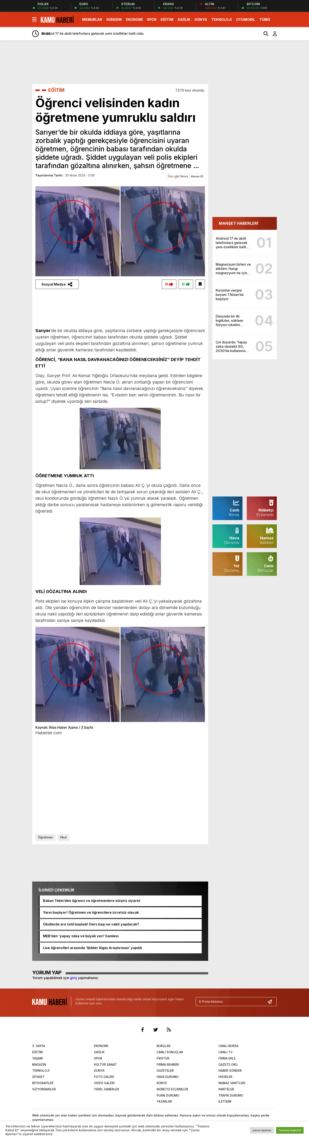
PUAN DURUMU (168, 1095)
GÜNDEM (114, 19)
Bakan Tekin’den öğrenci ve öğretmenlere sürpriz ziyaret (92, 901)
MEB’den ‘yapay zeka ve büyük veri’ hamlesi (81, 936)
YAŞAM (37, 1058)
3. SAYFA (38, 1046)
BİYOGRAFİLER (42, 1083)
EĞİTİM (167, 19)
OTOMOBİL (245, 19)
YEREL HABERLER (106, 1089)
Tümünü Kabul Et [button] (290, 1130)
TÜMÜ (264, 19)
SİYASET (38, 1077)
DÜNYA (201, 19)
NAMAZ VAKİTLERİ (231, 1083)
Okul (63, 837)
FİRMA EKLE (227, 1058)
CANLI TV (225, 1052)
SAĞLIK (184, 19)
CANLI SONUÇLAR (170, 1052)
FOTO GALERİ (104, 1077)
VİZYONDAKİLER (44, 1089)
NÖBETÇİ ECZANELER (172, 1089)
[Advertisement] (294, 111)
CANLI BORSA (228, 1046)
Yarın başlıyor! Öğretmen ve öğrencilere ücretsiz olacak (91, 912)
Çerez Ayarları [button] (261, 1130)
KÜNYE (162, 1083)
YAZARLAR (164, 1101)
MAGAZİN (39, 1064)
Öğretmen (45, 837)
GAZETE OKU (228, 1064)
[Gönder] (271, 1001)
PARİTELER (226, 1089)
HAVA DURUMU (168, 1077)
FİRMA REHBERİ (168, 1064)
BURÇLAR (163, 1046)
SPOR (151, 19)
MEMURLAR (92, 19)
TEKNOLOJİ (221, 19)
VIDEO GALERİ (104, 1083)
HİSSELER (225, 1077)
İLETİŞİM (224, 1101)
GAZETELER (165, 1071)
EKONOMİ (134, 19)
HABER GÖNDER (230, 1071)
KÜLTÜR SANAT (105, 1064)
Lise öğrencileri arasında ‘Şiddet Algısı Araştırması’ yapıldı (92, 948)
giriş (73, 978)
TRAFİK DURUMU (230, 1095)
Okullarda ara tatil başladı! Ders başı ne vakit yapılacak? (91, 924)
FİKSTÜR (163, 1058)
